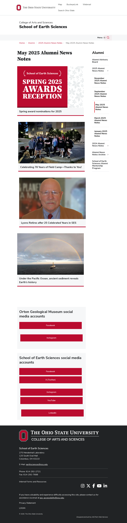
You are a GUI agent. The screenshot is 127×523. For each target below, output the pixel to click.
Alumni (31, 43)
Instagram (51, 337)
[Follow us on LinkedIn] (105, 486)
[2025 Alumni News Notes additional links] (107, 71)
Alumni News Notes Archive (99, 153)
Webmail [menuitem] (87, 4)
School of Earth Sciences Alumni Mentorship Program (100, 165)
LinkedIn (52, 412)
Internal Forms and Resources (32, 481)
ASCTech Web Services (100, 517)
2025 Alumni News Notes (50, 43)
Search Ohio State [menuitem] (66, 10)
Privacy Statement (27, 503)
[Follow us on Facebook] (93, 486)
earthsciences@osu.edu (37, 464)
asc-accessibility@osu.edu (52, 497)
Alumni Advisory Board (100, 60)
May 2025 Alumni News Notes (101, 107)
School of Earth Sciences (43, 26)
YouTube (51, 400)
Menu (99, 37)
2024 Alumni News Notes (98, 144)
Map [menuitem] (60, 4)
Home (22, 43)
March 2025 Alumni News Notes (100, 120)
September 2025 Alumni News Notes (100, 94)
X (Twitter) (51, 379)
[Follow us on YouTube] (99, 486)
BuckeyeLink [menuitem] (72, 4)
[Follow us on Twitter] (88, 486)
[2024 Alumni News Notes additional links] (108, 146)
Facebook (50, 325)
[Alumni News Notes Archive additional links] (108, 154)
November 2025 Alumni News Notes (100, 80)
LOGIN (22, 508)
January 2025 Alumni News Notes (100, 133)
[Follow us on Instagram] (82, 486)
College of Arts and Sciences (36, 22)
